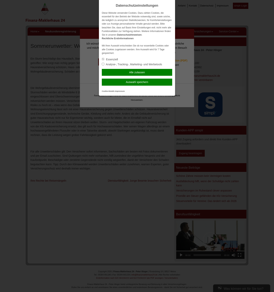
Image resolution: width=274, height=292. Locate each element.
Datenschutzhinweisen (129, 35)
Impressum (120, 91)
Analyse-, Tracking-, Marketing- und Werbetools (132, 64)
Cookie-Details (108, 91)
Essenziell (110, 59)
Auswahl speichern (137, 82)
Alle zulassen (137, 72)
